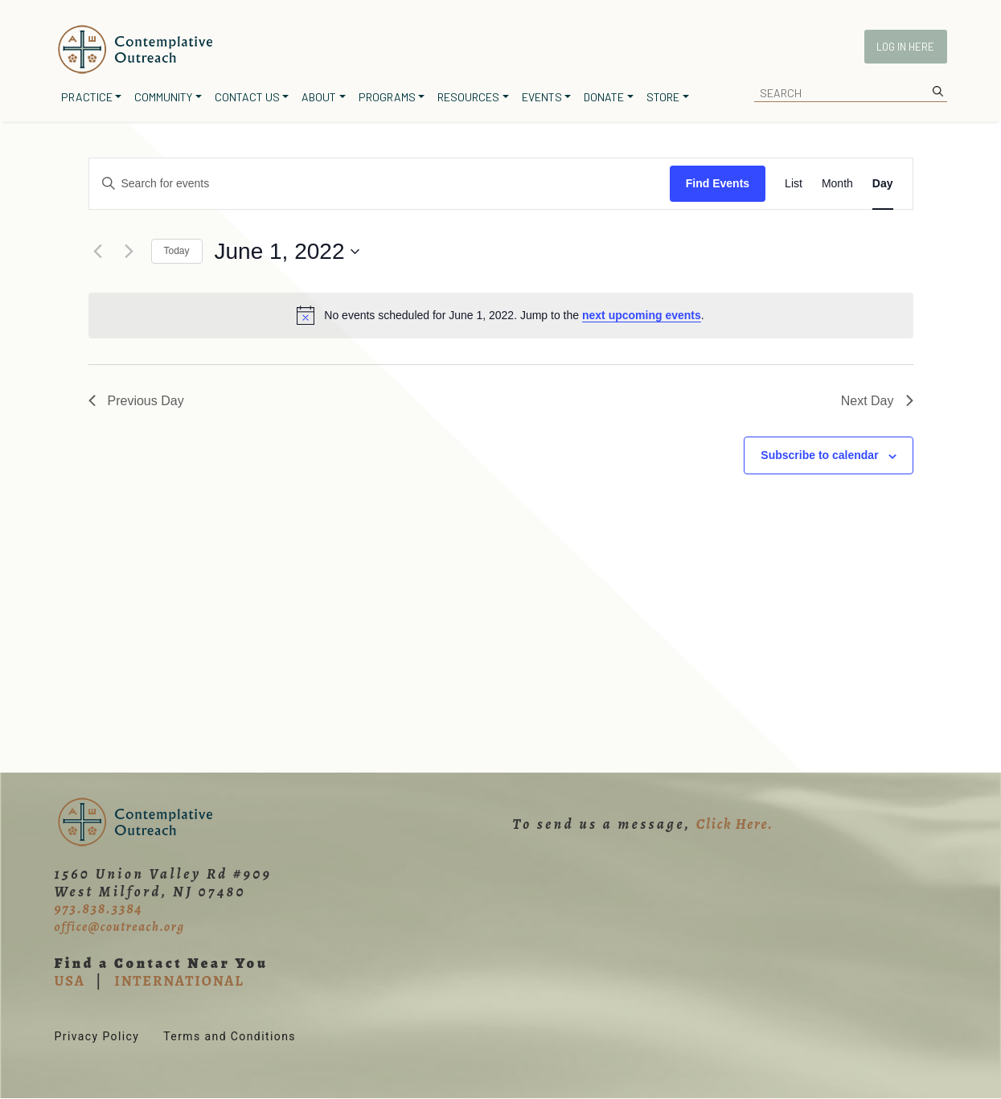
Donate (604, 97)
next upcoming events (641, 315)
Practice (87, 97)
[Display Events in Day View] (882, 183)
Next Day (877, 401)
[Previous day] (98, 251)
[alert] (500, 315)
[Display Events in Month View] (837, 183)
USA (70, 980)
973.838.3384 (99, 908)
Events (542, 97)
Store (662, 97)
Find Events (717, 183)
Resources (468, 97)
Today (177, 250)
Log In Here (905, 46)
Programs (387, 97)
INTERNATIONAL (179, 980)
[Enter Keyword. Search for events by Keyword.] (379, 183)
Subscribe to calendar (819, 455)
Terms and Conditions (229, 1036)
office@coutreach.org (120, 927)
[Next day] (129, 251)
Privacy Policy (97, 1036)
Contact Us (247, 97)
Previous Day (136, 401)
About (319, 97)
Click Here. (734, 824)
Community (163, 97)
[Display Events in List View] (793, 183)
